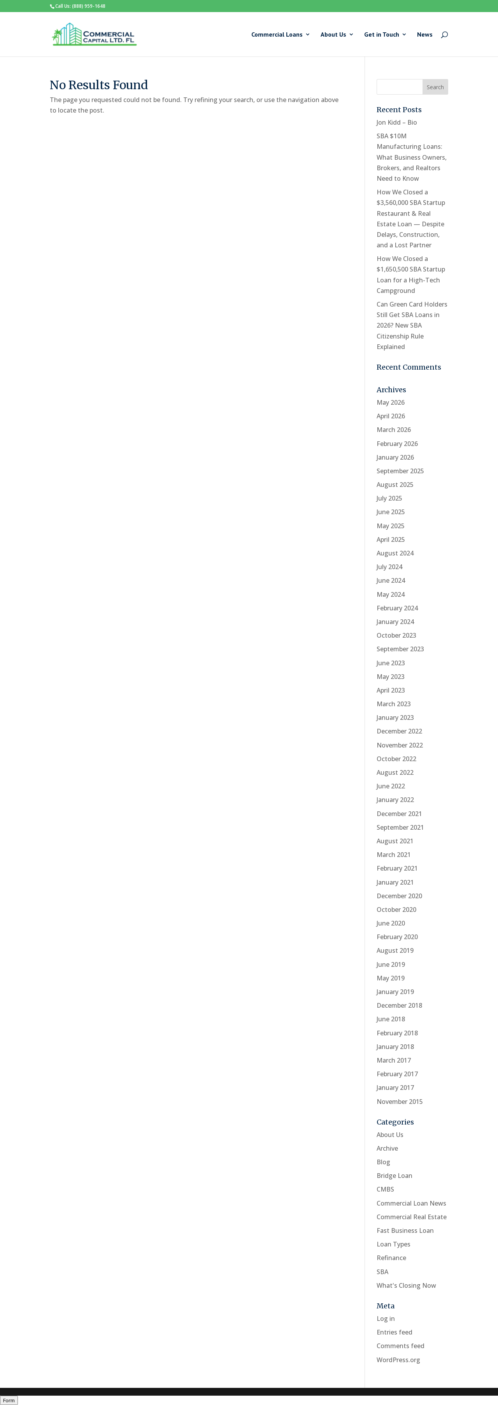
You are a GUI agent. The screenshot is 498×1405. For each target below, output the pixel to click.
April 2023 (391, 690)
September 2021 (400, 827)
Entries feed (394, 1332)
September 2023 (400, 649)
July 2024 (389, 566)
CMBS (385, 1189)
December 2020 (399, 896)
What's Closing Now (406, 1285)
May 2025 (391, 526)
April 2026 (391, 416)
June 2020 (391, 923)
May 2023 (391, 676)
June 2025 (391, 512)
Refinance (391, 1257)
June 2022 (391, 786)
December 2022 (399, 731)
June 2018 (391, 1019)
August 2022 (395, 772)
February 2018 (397, 1033)
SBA (382, 1271)
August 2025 (395, 484)
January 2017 (395, 1087)
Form (9, 1400)
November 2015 (400, 1101)
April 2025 (391, 539)
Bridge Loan (394, 1175)
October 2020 (396, 909)
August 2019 (395, 950)
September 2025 (400, 471)
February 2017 (397, 1074)
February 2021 (397, 868)
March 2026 (394, 429)
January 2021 (395, 882)
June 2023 (391, 663)
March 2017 (394, 1060)
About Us (333, 35)
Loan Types (393, 1244)
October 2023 (396, 635)
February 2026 (397, 443)
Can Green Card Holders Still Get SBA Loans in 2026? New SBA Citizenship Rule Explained (412, 325)
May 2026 (391, 402)
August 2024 (395, 553)
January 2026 (395, 457)
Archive (387, 1148)
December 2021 (399, 813)
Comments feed (400, 1346)
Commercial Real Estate (412, 1217)
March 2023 (394, 704)
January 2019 (395, 991)
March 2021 (394, 854)
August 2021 (395, 841)
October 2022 (396, 759)
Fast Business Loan (405, 1230)
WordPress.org (398, 1360)
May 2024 (391, 594)
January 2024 (395, 621)
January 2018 (395, 1046)
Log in (386, 1318)
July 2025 (389, 498)
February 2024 (397, 608)
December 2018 (399, 1005)
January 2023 (395, 717)
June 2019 (391, 964)
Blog (383, 1162)
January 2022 (395, 799)
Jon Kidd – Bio (397, 122)
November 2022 (400, 745)
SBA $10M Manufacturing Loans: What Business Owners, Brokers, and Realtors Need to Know (412, 157)
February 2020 (397, 937)
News (425, 35)
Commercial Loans (277, 35)
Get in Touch (381, 35)
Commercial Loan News (411, 1203)
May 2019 (391, 978)
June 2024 (391, 580)
